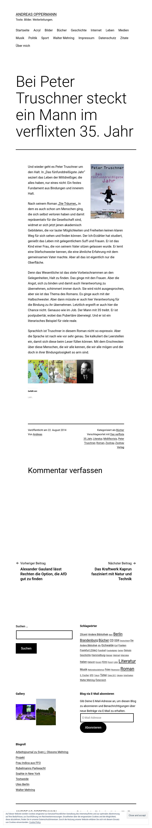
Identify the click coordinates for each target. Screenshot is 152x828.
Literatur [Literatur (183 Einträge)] (127, 661)
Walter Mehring (63, 38)
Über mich (23, 46)
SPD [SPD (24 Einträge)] (92, 675)
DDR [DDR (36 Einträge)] (116, 640)
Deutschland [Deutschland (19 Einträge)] (125, 641)
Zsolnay (109, 442)
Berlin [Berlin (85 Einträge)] (118, 634)
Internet (96, 30)
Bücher (62, 30)
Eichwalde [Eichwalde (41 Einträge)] (108, 645)
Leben (110, 30)
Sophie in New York (28, 773)
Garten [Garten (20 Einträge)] (120, 650)
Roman (100, 442)
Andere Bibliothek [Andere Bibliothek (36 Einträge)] (98, 634)
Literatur (97, 438)
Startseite (22, 30)
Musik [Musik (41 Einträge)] (83, 669)
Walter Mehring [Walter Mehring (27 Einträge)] (87, 680)
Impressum (86, 38)
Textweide (22, 779)
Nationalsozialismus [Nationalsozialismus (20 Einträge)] (96, 670)
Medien (123, 30)
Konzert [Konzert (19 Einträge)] (99, 662)
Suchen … (22, 626)
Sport (45, 38)
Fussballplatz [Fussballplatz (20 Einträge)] (112, 650)
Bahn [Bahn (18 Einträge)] (111, 635)
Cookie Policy (35, 822)
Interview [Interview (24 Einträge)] (125, 655)
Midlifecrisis (110, 438)
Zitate (124, 38)
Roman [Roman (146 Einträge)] (127, 668)
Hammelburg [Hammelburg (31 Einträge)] (98, 655)
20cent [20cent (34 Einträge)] (84, 634)
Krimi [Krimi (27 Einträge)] (104, 662)
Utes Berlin (22, 784)
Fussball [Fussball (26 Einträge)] (102, 650)
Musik (20, 38)
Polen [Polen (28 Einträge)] (107, 669)
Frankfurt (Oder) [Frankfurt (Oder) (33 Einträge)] (88, 650)
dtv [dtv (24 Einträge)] (99, 645)
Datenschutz (107, 38)
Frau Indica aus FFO (28, 763)
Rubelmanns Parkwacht (31, 768)
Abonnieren (93, 727)
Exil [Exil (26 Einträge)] (116, 645)
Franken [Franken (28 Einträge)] (122, 645)
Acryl (37, 30)
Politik (32, 38)
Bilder (49, 30)
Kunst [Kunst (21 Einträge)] (110, 662)
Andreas (37, 434)
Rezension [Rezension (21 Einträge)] (115, 670)
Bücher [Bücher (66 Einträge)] (104, 640)
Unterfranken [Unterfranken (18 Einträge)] (128, 675)
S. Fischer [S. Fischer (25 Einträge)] (84, 675)
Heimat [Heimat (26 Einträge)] (116, 655)
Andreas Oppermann (36, 14)
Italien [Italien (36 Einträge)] (83, 661)
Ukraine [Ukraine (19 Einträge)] (120, 675)
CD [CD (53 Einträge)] (112, 640)
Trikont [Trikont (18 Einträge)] (96, 675)
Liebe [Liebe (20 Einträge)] (116, 662)
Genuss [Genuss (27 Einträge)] (127, 650)
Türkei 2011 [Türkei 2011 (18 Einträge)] (112, 675)
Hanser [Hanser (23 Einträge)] (109, 655)
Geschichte (79, 30)
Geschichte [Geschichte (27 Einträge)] (85, 655)
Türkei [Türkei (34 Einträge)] (103, 675)
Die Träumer (67, 203)
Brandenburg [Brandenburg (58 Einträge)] (89, 640)
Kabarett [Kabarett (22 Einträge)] (91, 662)
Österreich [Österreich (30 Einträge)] (100, 680)
